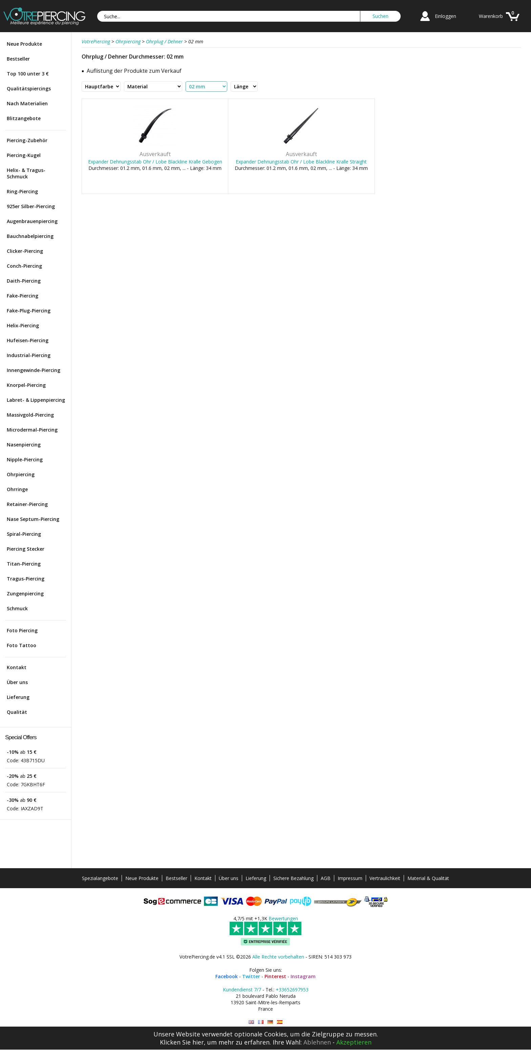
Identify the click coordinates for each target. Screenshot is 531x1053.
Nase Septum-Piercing (33, 519)
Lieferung (18, 697)
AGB (326, 878)
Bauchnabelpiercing (30, 236)
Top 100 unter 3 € (28, 73)
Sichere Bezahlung (293, 878)
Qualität (17, 712)
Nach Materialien (27, 103)
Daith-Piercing (24, 281)
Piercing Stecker (25, 549)
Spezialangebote (100, 878)
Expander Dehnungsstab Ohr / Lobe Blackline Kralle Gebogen (155, 161)
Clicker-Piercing (25, 251)
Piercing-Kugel (24, 155)
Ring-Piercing (22, 191)
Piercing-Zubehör (27, 140)
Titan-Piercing (24, 564)
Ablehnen (317, 1042)
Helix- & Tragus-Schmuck (26, 173)
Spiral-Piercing (24, 534)
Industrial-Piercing (28, 355)
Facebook (226, 976)
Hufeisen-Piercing (27, 340)
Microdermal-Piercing (32, 429)
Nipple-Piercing (25, 459)
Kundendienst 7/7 (242, 989)
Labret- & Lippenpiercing (36, 400)
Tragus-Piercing (25, 578)
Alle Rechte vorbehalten (278, 956)
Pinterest (275, 976)
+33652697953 (292, 989)
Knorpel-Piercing (26, 385)
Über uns (17, 682)
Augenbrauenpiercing (32, 221)
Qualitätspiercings (29, 88)
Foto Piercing (22, 630)
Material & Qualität (428, 878)
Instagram (303, 976)
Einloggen (445, 16)
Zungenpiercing (25, 593)
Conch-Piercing (24, 266)
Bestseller (18, 59)
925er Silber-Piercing (31, 206)
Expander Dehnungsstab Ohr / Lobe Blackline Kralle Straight (301, 161)
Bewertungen (283, 918)
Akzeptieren (353, 1042)
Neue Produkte (24, 44)
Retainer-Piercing (27, 504)
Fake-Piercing (22, 295)
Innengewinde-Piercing (33, 370)
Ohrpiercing (21, 474)
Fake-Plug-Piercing (28, 310)
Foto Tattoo (21, 645)
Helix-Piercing (23, 325)
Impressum (350, 878)
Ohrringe (17, 489)
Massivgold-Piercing (30, 415)
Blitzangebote (24, 118)
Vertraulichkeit (384, 878)
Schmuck (17, 608)
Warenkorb (491, 16)
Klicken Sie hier (182, 1042)
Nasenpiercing (24, 444)
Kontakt (16, 667)
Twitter (251, 976)
